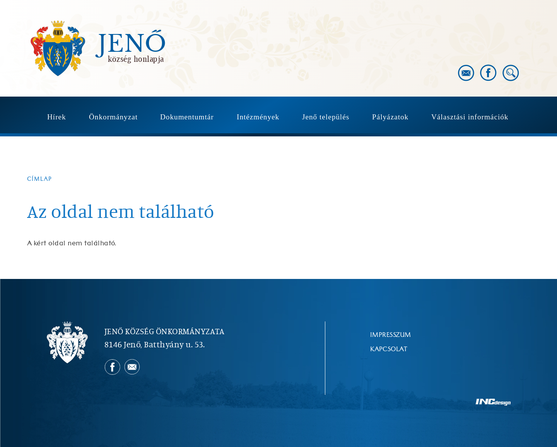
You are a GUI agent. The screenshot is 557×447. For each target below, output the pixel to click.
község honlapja (136, 59)
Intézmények (258, 117)
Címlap (39, 179)
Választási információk (469, 117)
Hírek (56, 117)
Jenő (132, 44)
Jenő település (325, 117)
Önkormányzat (113, 117)
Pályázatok (390, 117)
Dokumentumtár (187, 117)
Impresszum (390, 335)
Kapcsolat (388, 349)
